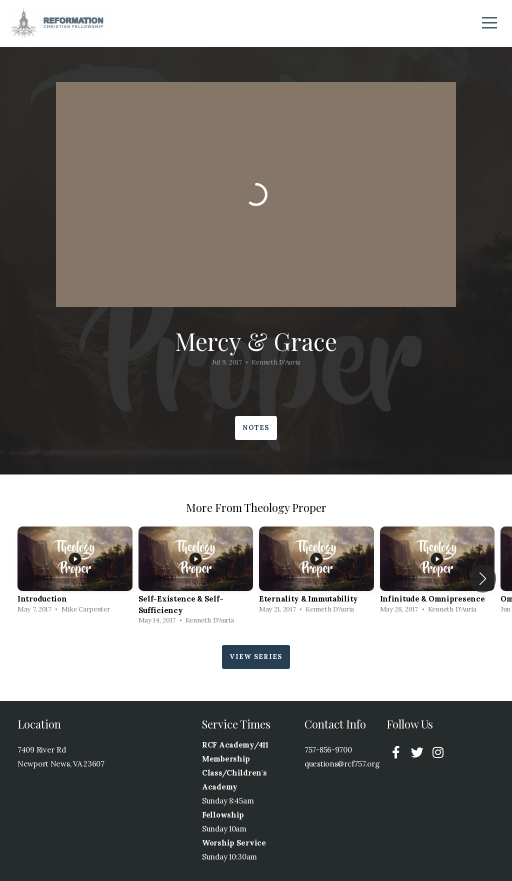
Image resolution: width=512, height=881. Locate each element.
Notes (256, 428)
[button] (483, 579)
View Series (256, 656)
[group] (75, 572)
